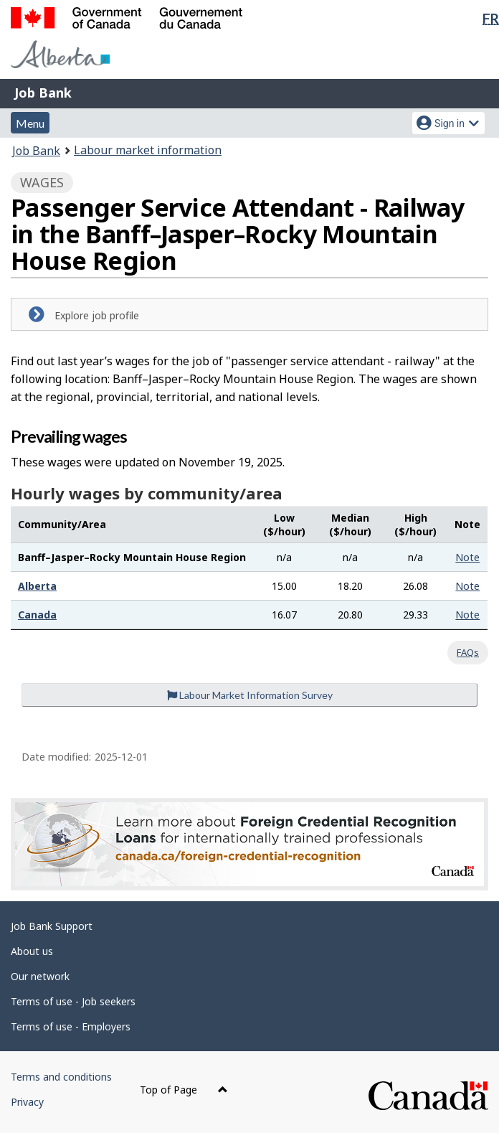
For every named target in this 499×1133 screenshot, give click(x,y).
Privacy (27, 1102)
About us (32, 951)
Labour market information (148, 150)
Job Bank (43, 92)
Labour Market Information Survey (250, 695)
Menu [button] (30, 123)
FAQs (468, 652)
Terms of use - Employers (70, 1026)
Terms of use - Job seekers (73, 1001)
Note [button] (467, 557)
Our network (40, 976)
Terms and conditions (61, 1076)
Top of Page (184, 1089)
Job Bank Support (51, 926)
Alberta (37, 586)
